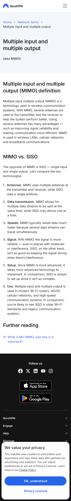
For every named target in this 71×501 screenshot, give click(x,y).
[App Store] (35, 385)
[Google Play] (35, 398)
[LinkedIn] (35, 371)
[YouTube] (43, 371)
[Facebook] (20, 371)
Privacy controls (35, 491)
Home (7, 22)
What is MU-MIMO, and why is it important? (28, 339)
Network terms (28, 22)
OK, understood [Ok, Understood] (35, 481)
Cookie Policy (27, 470)
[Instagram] (50, 371)
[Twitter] (28, 371)
